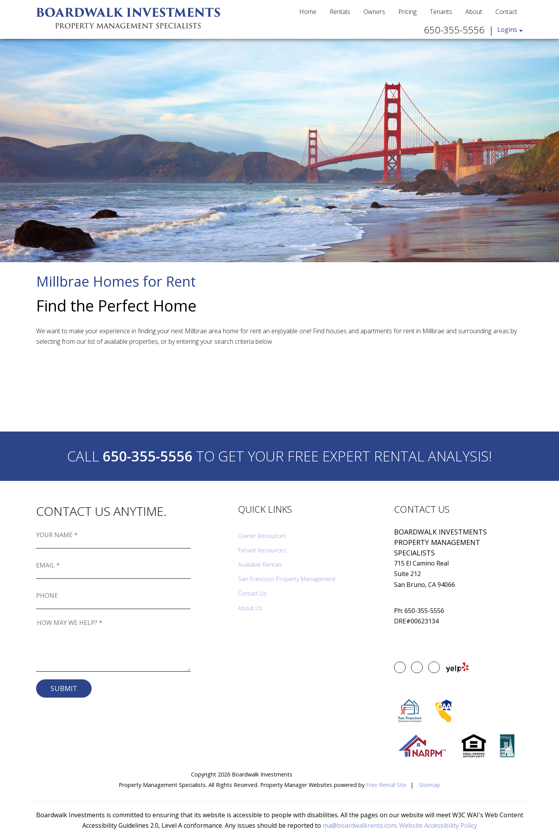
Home (307, 11)
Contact (506, 11)
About (473, 11)
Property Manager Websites (296, 785)
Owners (374, 11)
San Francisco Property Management (286, 579)
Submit (63, 688)
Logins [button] (507, 29)
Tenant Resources (262, 550)
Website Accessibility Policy (438, 825)
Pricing (407, 11)
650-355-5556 (454, 29)
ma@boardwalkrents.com (359, 825)
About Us (250, 608)
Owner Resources (262, 536)
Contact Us (252, 593)
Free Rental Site (386, 785)
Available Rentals (260, 564)
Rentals (340, 11)
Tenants (441, 11)
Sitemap (429, 785)
